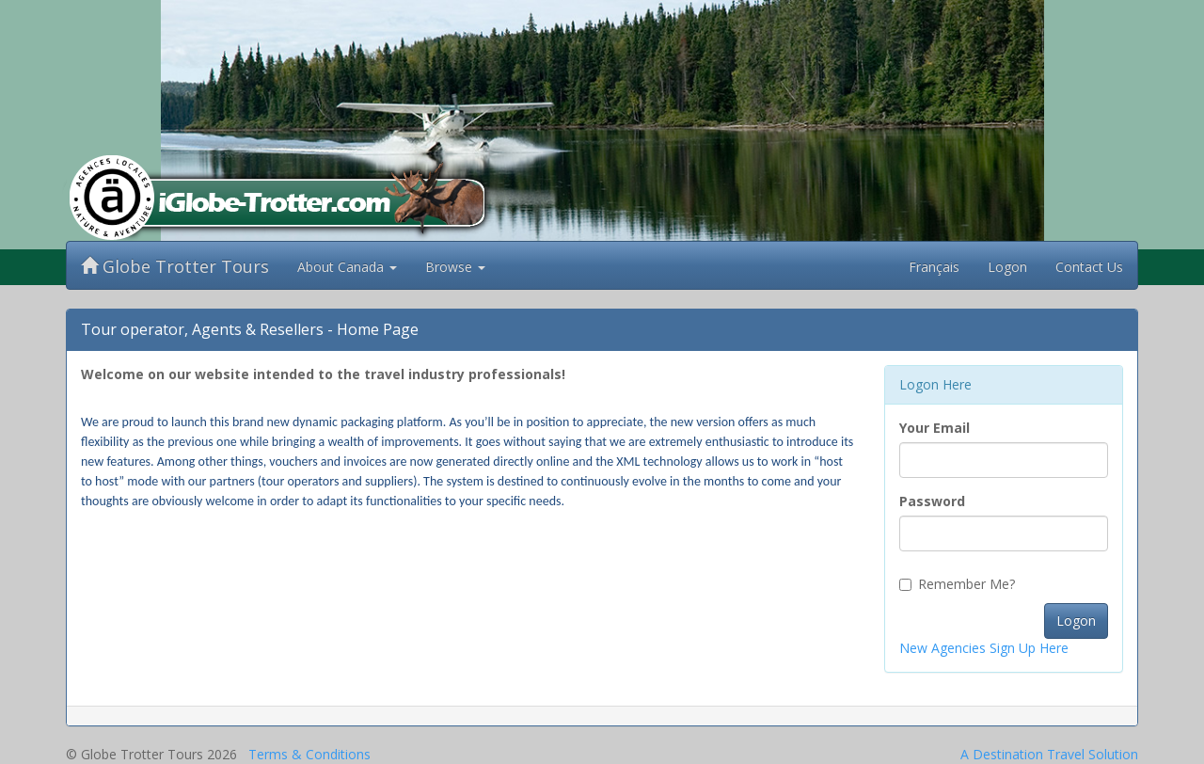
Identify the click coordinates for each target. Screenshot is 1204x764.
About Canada (347, 267)
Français (934, 267)
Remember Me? (957, 584)
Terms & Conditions (309, 754)
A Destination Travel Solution (1049, 754)
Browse (455, 267)
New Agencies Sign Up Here (984, 648)
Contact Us (1089, 267)
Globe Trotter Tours (175, 266)
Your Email (934, 428)
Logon (1007, 267)
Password (932, 501)
